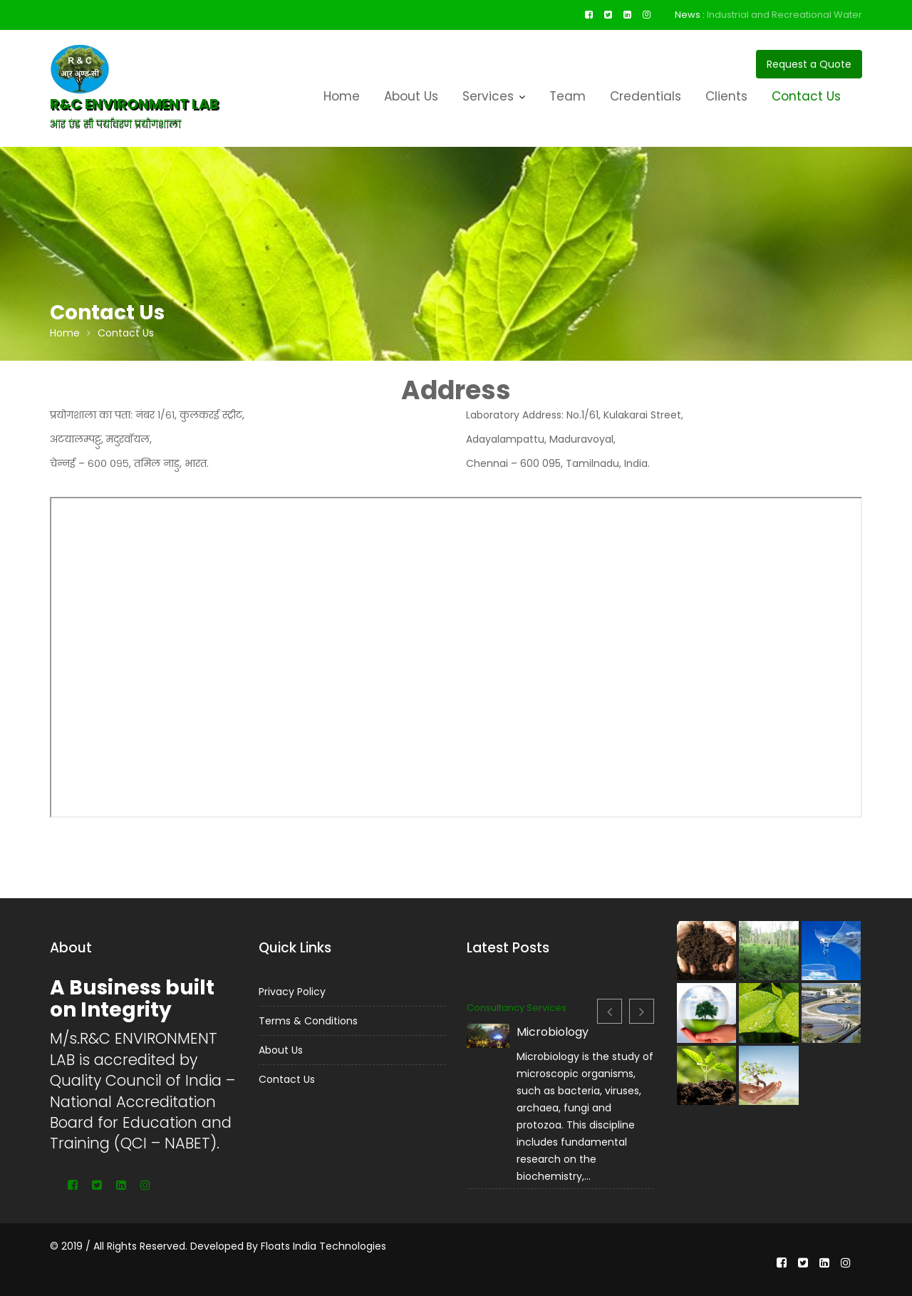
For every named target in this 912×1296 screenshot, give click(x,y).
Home (341, 96)
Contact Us (806, 96)
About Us (411, 96)
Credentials (645, 96)
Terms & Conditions (309, 1020)
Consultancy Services (519, 1012)
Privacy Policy (293, 992)
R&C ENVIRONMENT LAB (134, 104)
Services (488, 96)
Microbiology (552, 1034)
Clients (726, 96)
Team (567, 96)
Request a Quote (809, 64)
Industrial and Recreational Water (784, 14)
